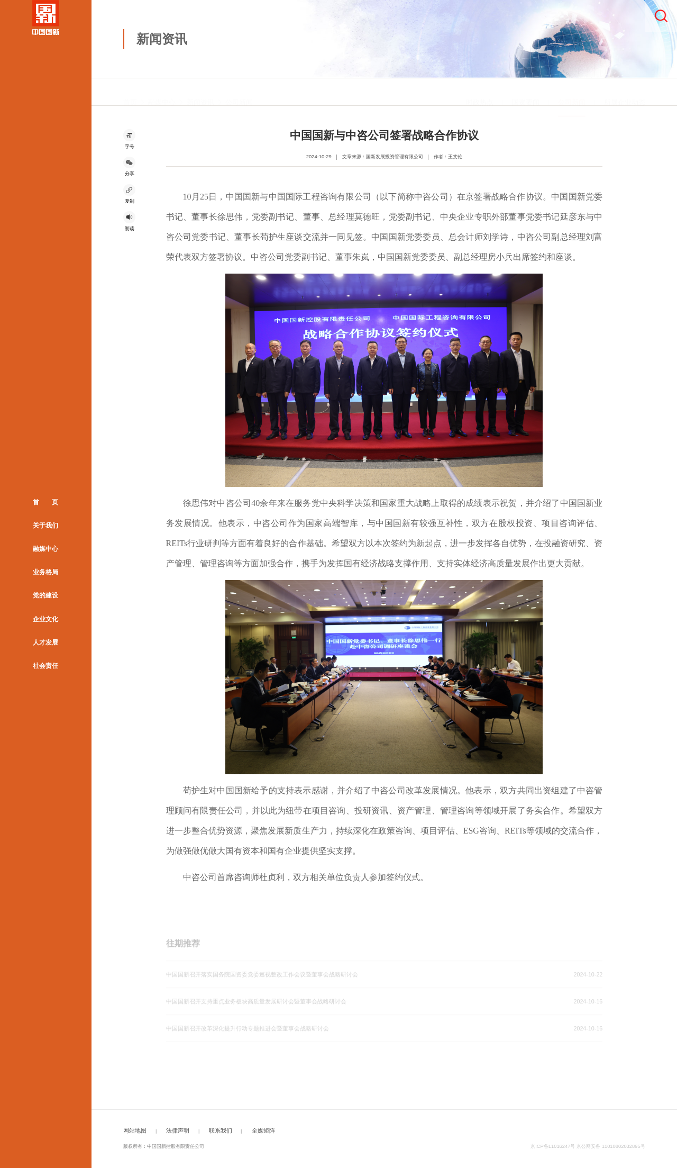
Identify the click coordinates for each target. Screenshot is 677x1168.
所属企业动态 (624, 92)
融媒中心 (45, 549)
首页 (130, 92)
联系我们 (220, 1130)
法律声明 (177, 1130)
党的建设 (45, 596)
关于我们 (45, 525)
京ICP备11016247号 (552, 1146)
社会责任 (45, 665)
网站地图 (135, 1130)
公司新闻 (239, 92)
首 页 (45, 502)
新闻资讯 (200, 92)
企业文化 (45, 619)
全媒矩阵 (263, 1130)
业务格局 (45, 572)
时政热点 (479, 92)
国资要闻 (525, 92)
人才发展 (45, 642)
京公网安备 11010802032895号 (611, 1146)
